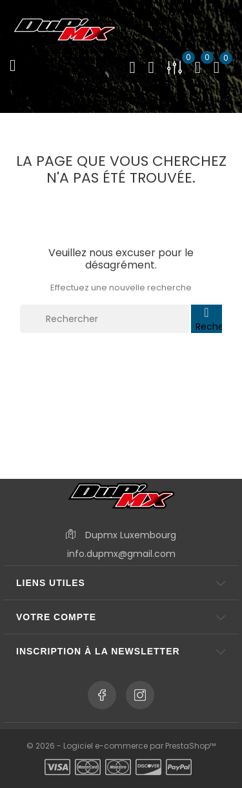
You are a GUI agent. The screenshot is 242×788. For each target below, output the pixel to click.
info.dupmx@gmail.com (121, 553)
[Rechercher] (104, 319)
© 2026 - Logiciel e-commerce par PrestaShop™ (121, 745)
